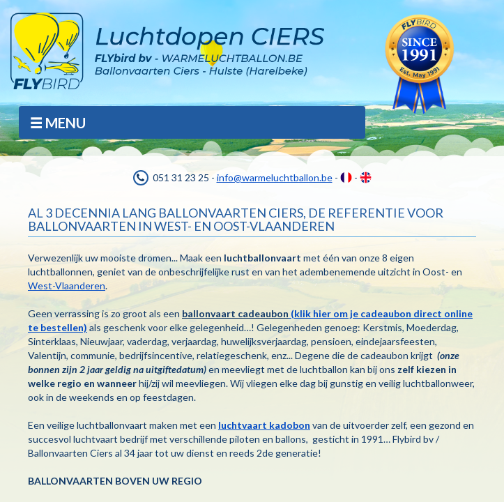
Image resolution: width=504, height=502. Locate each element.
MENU (57, 123)
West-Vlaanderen (66, 285)
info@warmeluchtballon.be (275, 177)
